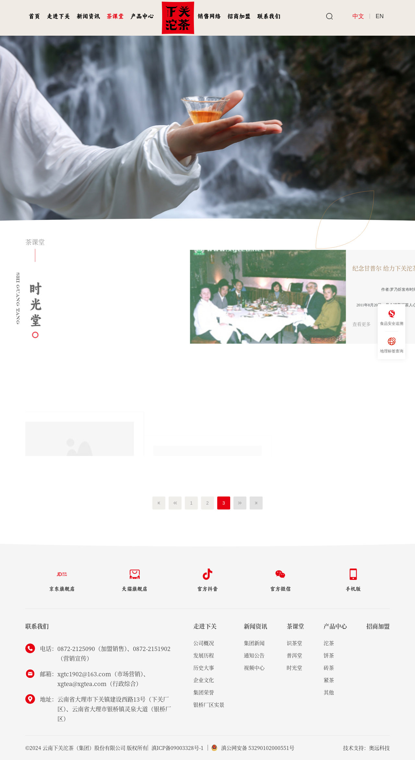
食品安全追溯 (391, 317)
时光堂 (294, 667)
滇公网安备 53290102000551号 (259, 748)
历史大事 (203, 667)
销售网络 (209, 16)
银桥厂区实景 (208, 704)
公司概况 (203, 643)
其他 (329, 692)
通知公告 (254, 655)
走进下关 (58, 16)
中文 (358, 16)
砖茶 (329, 667)
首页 (34, 16)
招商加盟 (239, 16)
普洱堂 (294, 655)
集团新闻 (254, 643)
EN (380, 16)
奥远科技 (379, 748)
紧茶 (329, 680)
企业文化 (203, 680)
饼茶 (329, 655)
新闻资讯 (88, 16)
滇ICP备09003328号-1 (177, 748)
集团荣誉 (203, 692)
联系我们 (268, 16)
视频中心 (254, 667)
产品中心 (142, 16)
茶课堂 (115, 16)
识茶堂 (294, 643)
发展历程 (203, 655)
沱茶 (329, 643)
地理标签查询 (391, 345)
